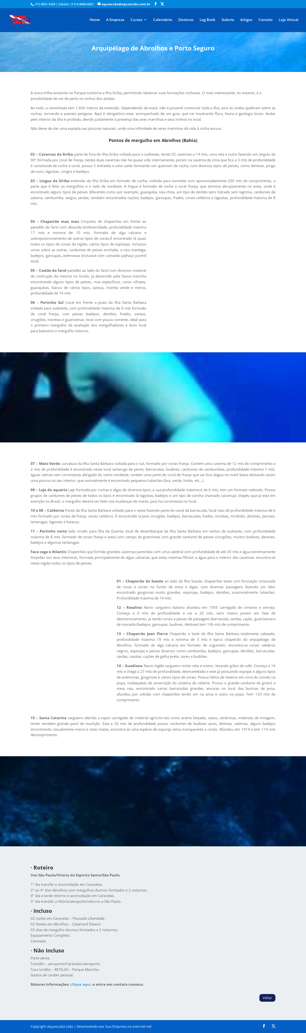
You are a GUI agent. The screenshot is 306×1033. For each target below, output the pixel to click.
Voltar (267, 997)
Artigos (246, 20)
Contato (265, 20)
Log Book (207, 20)
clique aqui (80, 984)
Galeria (228, 20)
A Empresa (115, 20)
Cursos (136, 20)
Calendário (162, 20)
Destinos (185, 20)
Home (95, 20)
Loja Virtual (288, 20)
